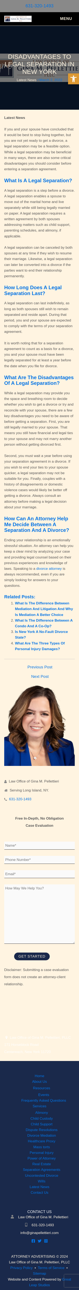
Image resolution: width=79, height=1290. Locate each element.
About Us (39, 1082)
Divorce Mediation (41, 1136)
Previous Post (39, 667)
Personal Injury (42, 1153)
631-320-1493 (39, 5)
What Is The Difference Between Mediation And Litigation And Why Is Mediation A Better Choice (44, 609)
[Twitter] (40, 1241)
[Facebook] (33, 1241)
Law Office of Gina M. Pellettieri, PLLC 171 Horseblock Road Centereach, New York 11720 (37, 1045)
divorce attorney (49, 569)
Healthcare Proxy (41, 1141)
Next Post (40, 676)
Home (39, 1076)
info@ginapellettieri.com (39, 1233)
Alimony (41, 1113)
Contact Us (39, 1193)
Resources (41, 1088)
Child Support (41, 1124)
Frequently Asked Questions (43, 1101)
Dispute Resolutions (42, 1130)
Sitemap (39, 1274)
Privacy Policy (21, 1268)
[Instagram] (46, 1241)
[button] (73, 78)
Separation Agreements (41, 1170)
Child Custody (42, 1119)
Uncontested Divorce (41, 1176)
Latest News (26, 80)
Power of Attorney (41, 1158)
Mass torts (41, 1147)
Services (39, 1106)
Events (43, 1095)
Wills (42, 1181)
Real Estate (41, 1164)
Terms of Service (51, 1268)
